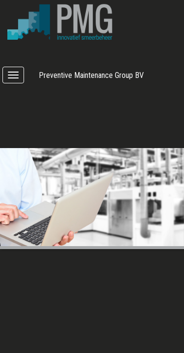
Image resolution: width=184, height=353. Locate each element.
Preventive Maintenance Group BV (91, 75)
